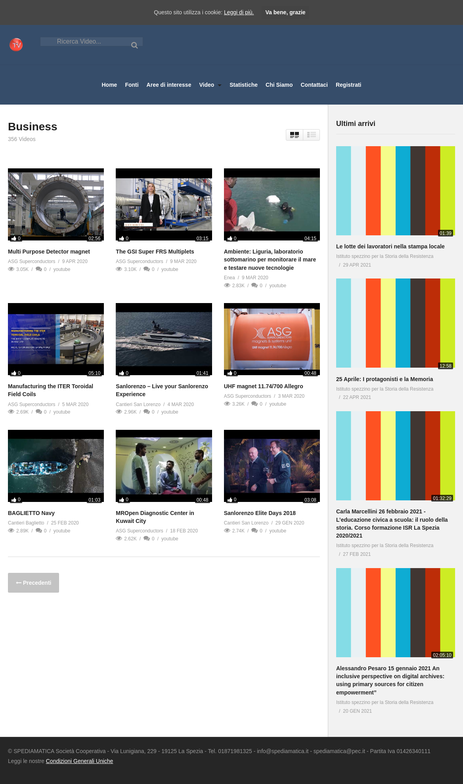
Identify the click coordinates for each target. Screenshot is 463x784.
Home (109, 85)
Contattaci (313, 85)
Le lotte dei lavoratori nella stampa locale (390, 246)
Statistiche (244, 85)
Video (210, 85)
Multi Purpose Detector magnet (49, 251)
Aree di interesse (169, 85)
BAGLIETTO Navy (31, 513)
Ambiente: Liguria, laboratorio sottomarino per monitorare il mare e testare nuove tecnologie (270, 259)
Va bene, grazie (285, 12)
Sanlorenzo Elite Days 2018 (260, 513)
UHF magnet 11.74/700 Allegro (263, 386)
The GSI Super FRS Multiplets (155, 251)
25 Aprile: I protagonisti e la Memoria (384, 379)
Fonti (131, 85)
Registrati (349, 85)
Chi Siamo (279, 85)
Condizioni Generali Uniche (79, 761)
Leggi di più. (239, 12)
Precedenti (36, 583)
